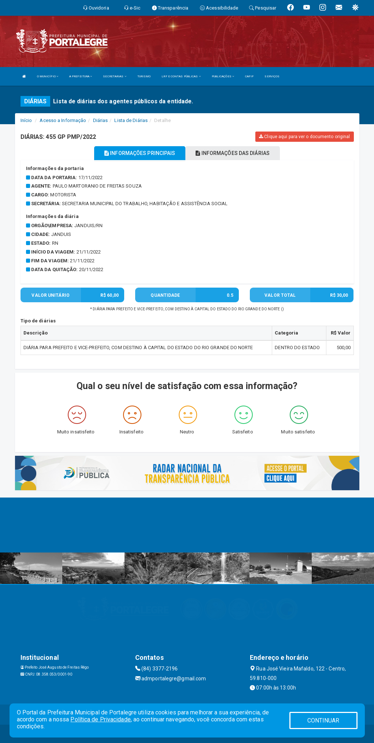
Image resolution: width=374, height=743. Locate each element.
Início (26, 120)
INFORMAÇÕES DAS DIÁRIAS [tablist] (233, 153)
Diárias (100, 120)
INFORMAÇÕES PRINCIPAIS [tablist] (139, 153)
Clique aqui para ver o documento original (304, 136)
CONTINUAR (323, 720)
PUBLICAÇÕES (223, 76)
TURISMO (144, 76)
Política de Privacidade (100, 719)
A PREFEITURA (80, 76)
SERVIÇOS (271, 76)
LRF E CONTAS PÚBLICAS (181, 76)
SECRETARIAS (114, 76)
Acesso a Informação (63, 120)
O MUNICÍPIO (47, 76)
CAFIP (249, 76)
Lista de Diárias (131, 120)
